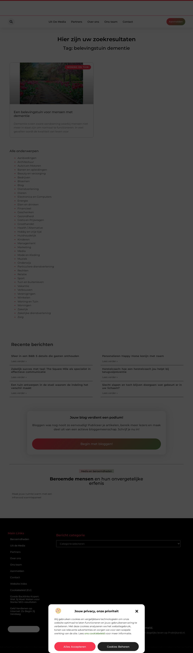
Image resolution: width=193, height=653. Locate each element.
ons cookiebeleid (94, 633)
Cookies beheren (118, 646)
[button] (137, 611)
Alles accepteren (75, 646)
